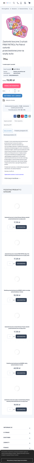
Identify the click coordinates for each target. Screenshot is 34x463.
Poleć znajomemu (19, 121)
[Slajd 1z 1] (17, 26)
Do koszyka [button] (21, 227)
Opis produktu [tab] (8, 131)
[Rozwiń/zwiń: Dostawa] (17, 437)
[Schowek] (25, 2)
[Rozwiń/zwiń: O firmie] (17, 432)
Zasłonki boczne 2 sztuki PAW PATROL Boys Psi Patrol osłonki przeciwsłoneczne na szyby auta (17, 254)
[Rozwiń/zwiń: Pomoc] (17, 447)
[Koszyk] (29, 2)
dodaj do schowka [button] (10, 100)
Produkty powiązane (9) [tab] (21, 130)
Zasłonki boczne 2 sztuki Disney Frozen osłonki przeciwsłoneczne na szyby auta (17, 327)
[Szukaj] (13, 2)
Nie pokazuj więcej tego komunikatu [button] (17, 460)
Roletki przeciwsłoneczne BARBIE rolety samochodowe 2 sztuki (17, 364)
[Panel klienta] (20, 2)
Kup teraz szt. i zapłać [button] (12, 96)
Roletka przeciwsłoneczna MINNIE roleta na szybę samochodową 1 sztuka (17, 291)
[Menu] (4, 2)
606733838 (18, 3)
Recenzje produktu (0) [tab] (10, 135)
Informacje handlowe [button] (11, 178)
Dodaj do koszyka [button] (11, 86)
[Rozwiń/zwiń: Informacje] (17, 427)
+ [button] (15, 90)
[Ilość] (9, 91)
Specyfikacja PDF (8, 125)
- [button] (15, 92)
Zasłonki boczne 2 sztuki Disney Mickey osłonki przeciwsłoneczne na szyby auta (17, 218)
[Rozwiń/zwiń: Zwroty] (17, 442)
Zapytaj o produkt (8, 121)
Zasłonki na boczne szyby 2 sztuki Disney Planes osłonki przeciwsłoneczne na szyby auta (17, 400)
